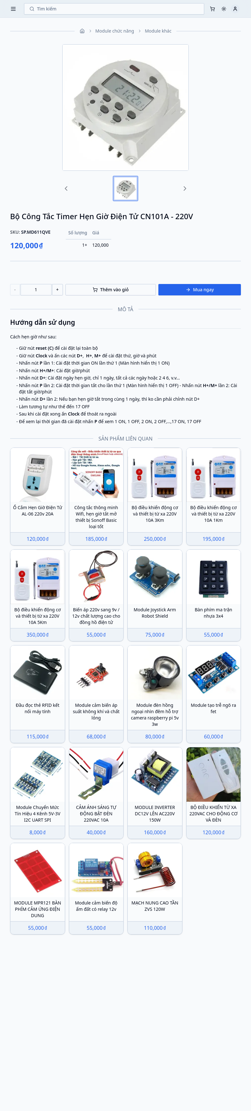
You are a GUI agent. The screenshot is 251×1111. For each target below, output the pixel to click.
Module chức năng (114, 31)
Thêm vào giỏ (111, 290)
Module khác (158, 31)
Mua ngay (200, 290)
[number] (36, 289)
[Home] (82, 31)
